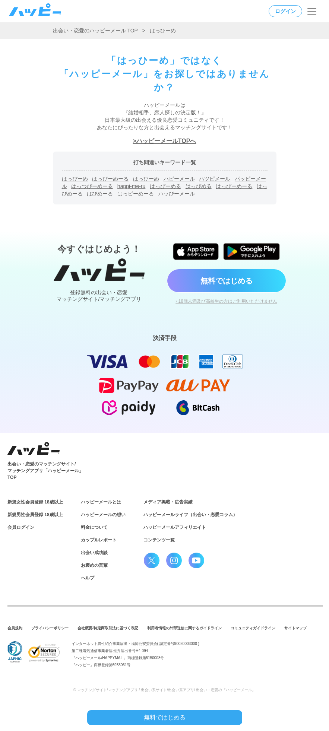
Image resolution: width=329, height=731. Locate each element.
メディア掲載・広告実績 (168, 502)
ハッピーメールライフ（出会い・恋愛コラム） (190, 514)
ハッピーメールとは (101, 502)
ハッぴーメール (176, 194)
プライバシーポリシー (50, 628)
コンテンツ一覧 (159, 540)
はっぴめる (199, 186)
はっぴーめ (75, 179)
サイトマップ (295, 628)
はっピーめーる (135, 194)
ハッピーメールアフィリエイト (174, 527)
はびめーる (100, 194)
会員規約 (14, 628)
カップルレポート (99, 540)
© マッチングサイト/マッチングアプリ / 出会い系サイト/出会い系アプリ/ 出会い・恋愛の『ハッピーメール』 (164, 690)
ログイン (285, 11)
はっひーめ (146, 179)
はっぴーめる (165, 186)
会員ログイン (20, 527)
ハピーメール (179, 179)
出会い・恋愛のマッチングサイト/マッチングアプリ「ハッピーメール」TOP (45, 470)
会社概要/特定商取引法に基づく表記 (107, 628)
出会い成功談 (94, 552)
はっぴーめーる (110, 179)
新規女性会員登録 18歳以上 (35, 502)
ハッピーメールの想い (103, 514)
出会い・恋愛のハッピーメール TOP (95, 31)
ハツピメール (214, 179)
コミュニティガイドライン (253, 628)
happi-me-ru (131, 186)
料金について (94, 527)
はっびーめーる (234, 186)
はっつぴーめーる (92, 186)
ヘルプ (87, 578)
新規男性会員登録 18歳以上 (35, 514)
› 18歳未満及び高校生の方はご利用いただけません (226, 301)
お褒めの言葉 (94, 565)
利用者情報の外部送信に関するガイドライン (184, 628)
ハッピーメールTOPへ (166, 141)
